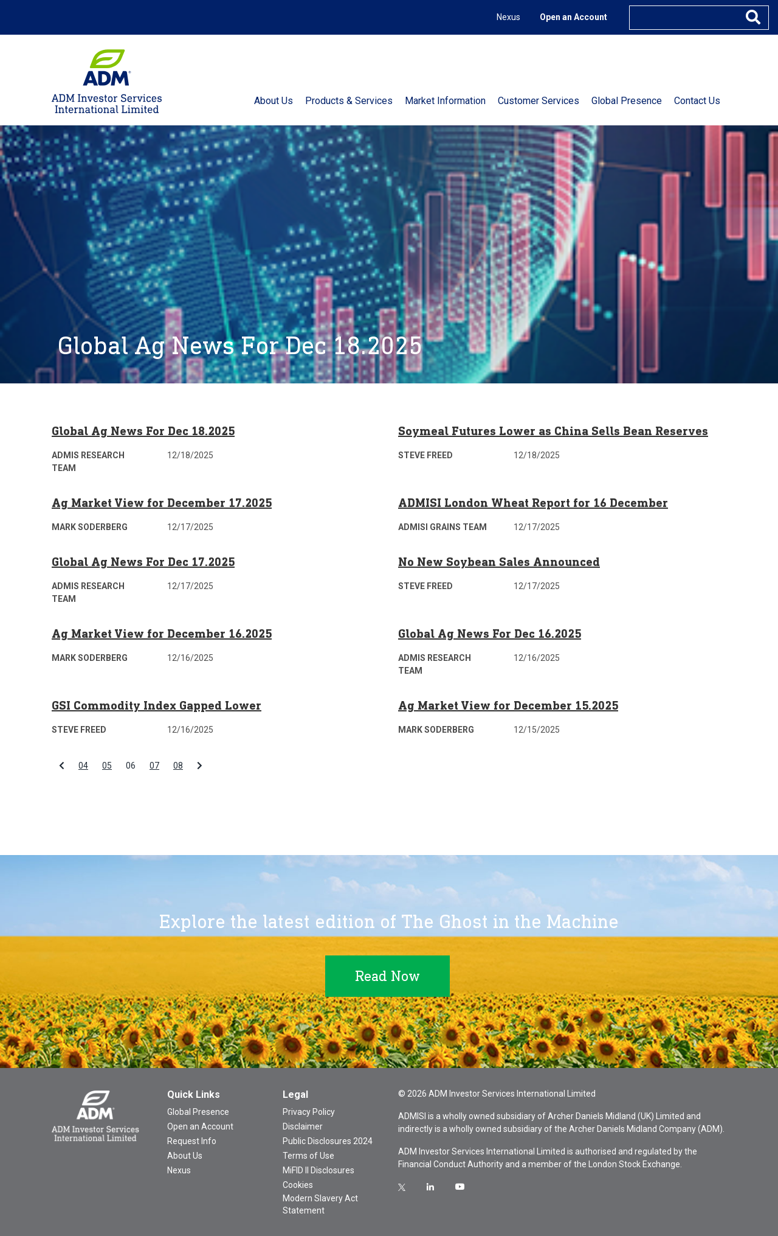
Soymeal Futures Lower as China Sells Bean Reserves (553, 431)
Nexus (508, 17)
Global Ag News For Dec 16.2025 (489, 633)
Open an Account (573, 17)
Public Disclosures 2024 (328, 1141)
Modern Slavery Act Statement (320, 1204)
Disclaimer (303, 1126)
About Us (184, 1156)
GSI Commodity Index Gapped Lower (156, 705)
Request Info (191, 1141)
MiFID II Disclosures (318, 1170)
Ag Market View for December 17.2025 (162, 502)
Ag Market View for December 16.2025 (162, 633)
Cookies (298, 1185)
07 (154, 765)
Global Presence (198, 1112)
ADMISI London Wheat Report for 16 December (533, 502)
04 (83, 765)
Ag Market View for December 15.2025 (508, 705)
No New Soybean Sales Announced (499, 561)
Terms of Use (308, 1156)
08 (178, 765)
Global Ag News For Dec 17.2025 (143, 561)
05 (107, 765)
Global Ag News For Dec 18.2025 (143, 431)
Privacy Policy (309, 1112)
